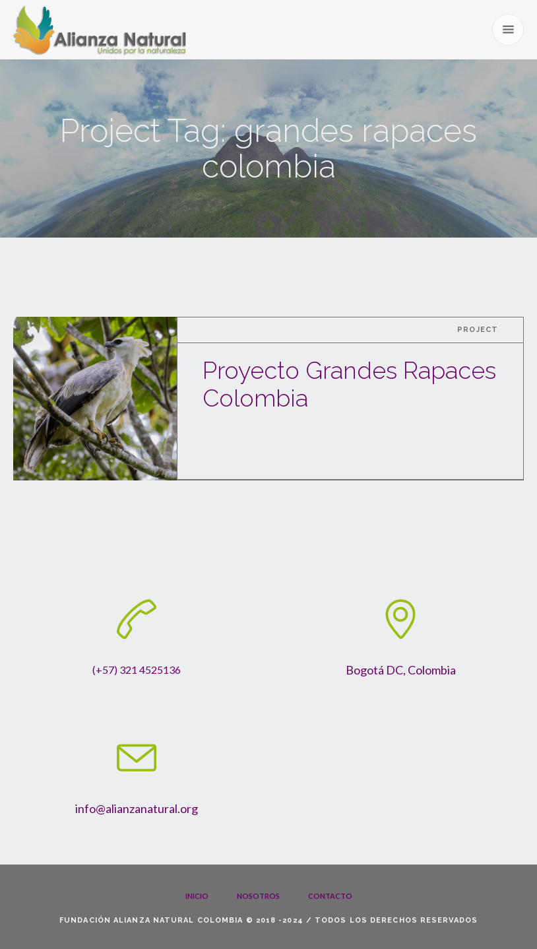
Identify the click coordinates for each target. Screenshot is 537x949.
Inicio (196, 896)
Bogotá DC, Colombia (401, 670)
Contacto (330, 896)
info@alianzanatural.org (136, 808)
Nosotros (258, 896)
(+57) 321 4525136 (136, 669)
